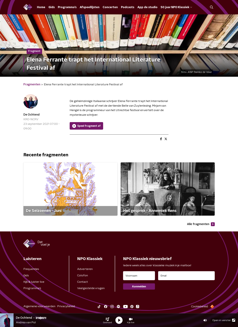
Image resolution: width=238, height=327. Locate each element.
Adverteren (85, 269)
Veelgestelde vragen (91, 288)
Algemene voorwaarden (39, 306)
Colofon (82, 275)
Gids (51, 7)
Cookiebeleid (199, 306)
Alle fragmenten (201, 224)
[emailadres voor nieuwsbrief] (186, 275)
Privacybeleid (66, 306)
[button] (107, 320)
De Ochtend (31, 114)
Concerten (110, 7)
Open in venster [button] (223, 320)
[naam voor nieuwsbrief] (139, 275)
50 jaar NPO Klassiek (176, 7)
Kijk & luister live (33, 281)
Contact (82, 281)
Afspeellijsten (89, 7)
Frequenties (31, 269)
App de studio (147, 7)
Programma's (67, 7)
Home (41, 7)
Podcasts (127, 7)
